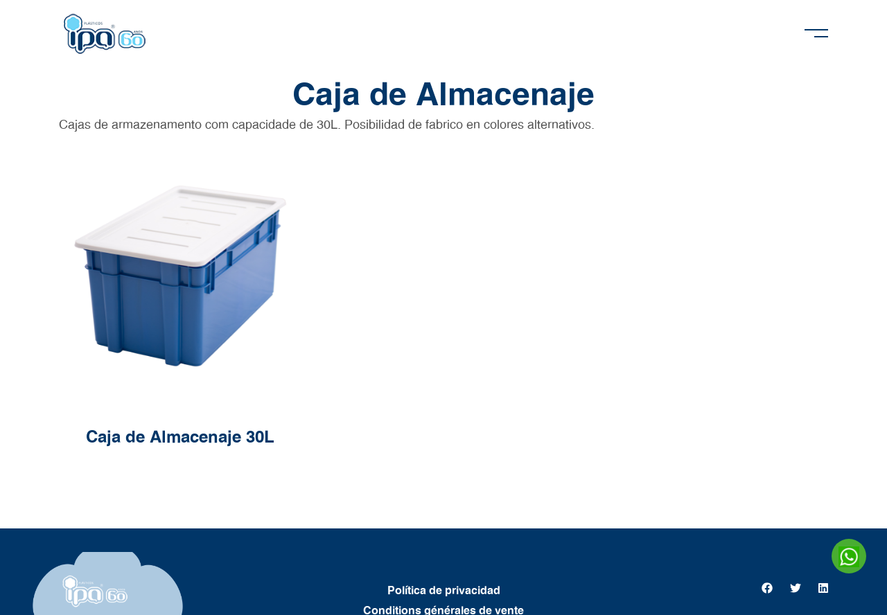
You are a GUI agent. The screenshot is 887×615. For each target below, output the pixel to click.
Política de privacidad (443, 590)
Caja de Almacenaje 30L (180, 437)
